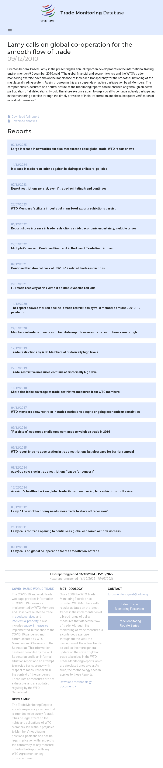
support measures (36, 625)
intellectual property (25, 621)
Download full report (23, 116)
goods (19, 616)
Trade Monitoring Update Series (129, 623)
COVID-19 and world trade (33, 589)
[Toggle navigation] (9, 30)
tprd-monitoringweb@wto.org (128, 594)
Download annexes (22, 121)
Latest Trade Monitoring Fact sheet (129, 606)
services (29, 616)
